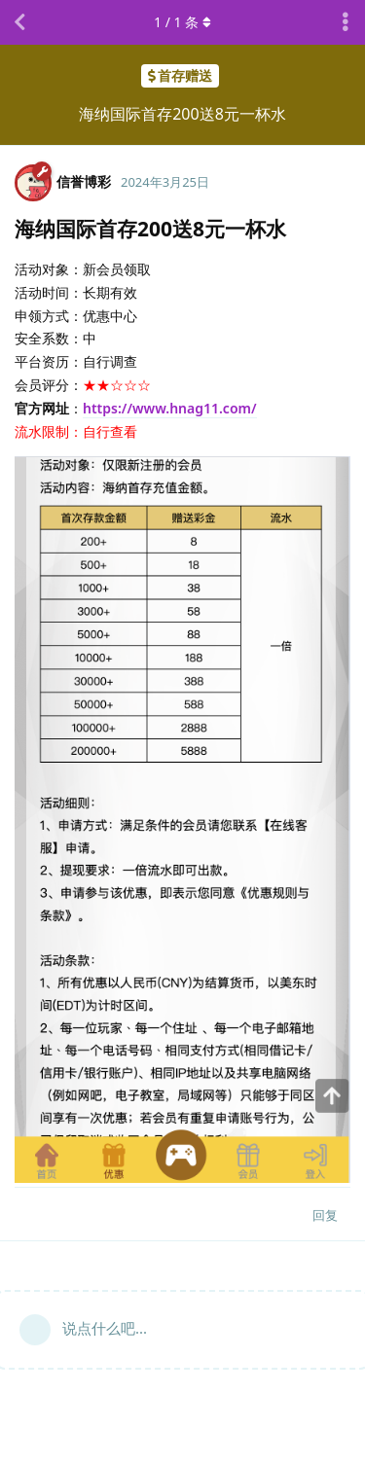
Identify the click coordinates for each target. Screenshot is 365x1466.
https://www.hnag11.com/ (170, 408)
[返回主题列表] (19, 22)
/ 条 (182, 22)
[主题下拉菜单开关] (345, 22)
